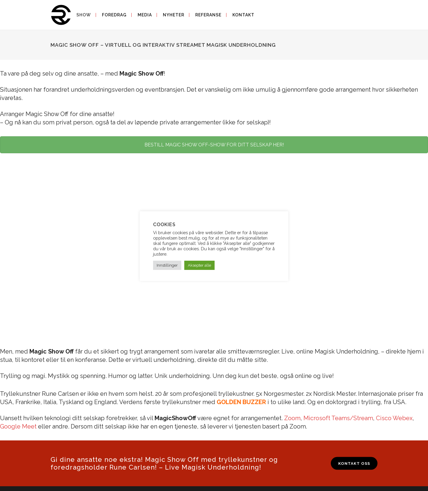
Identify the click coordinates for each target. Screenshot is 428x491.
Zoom (292, 418)
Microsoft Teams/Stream (338, 418)
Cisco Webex (394, 418)
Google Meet (18, 426)
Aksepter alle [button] (199, 265)
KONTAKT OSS (354, 463)
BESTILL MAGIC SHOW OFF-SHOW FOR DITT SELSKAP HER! (214, 145)
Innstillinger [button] (167, 265)
